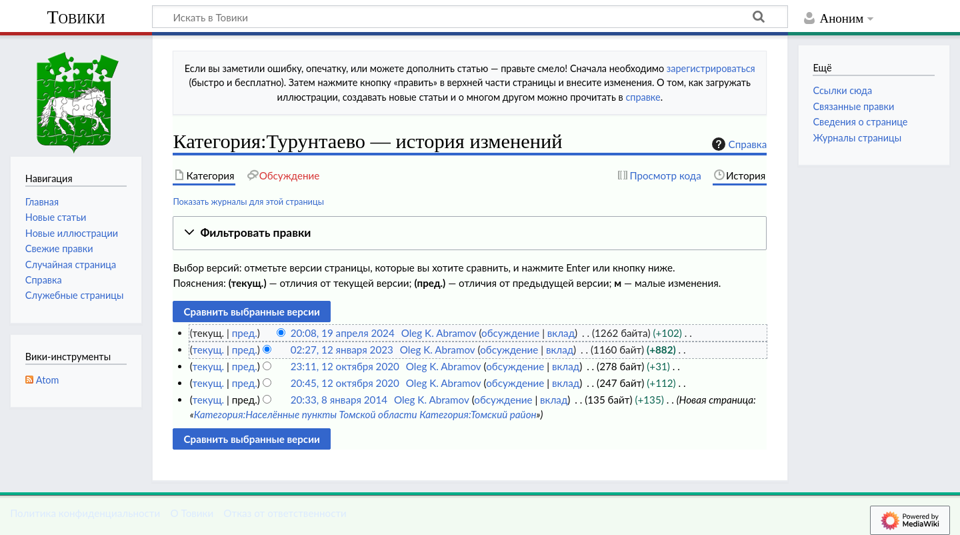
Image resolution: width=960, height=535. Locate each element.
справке (642, 97)
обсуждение (510, 333)
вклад (561, 333)
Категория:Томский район (477, 414)
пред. (244, 333)
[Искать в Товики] (470, 16)
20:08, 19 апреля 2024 (343, 333)
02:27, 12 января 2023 (342, 350)
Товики (76, 17)
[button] (469, 233)
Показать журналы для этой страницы (248, 201)
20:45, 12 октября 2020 (345, 383)
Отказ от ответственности (284, 513)
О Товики (191, 513)
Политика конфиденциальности (85, 513)
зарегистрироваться (711, 68)
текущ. (208, 350)
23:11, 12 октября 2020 (345, 366)
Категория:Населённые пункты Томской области (305, 414)
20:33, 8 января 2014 (339, 400)
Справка (738, 144)
